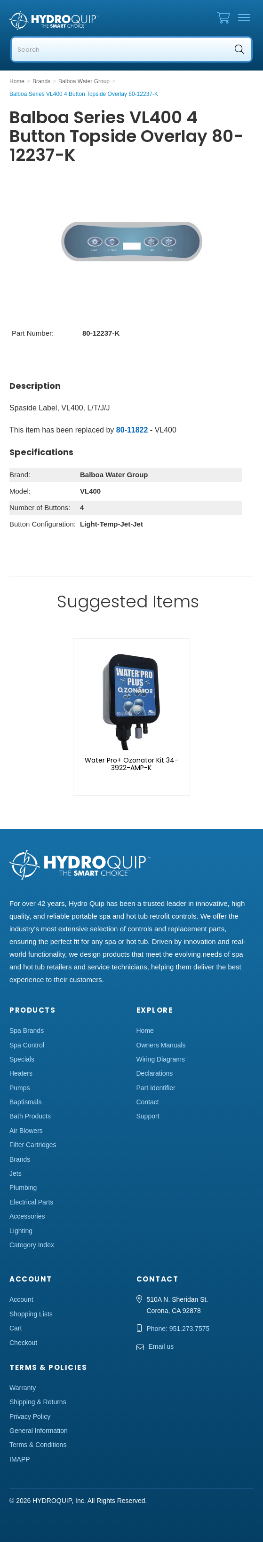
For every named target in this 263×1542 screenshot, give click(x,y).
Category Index (31, 1245)
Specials (21, 1059)
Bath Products (30, 1116)
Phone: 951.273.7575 (178, 1328)
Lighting (20, 1231)
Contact (147, 1102)
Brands (19, 1159)
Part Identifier (155, 1088)
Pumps (19, 1088)
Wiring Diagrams (160, 1059)
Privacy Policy (29, 1416)
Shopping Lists (31, 1314)
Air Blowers (26, 1130)
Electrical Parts (31, 1202)
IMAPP (19, 1459)
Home (145, 1030)
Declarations (154, 1073)
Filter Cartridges (32, 1145)
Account (21, 1299)
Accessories (27, 1216)
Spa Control (26, 1045)
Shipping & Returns (37, 1402)
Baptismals (25, 1102)
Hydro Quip (56, 20)
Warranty (22, 1388)
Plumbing (23, 1187)
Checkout (23, 1342)
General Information (38, 1430)
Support (147, 1116)
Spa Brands (26, 1030)
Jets (15, 1173)
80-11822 (132, 430)
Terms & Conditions (37, 1444)
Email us (161, 1346)
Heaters (20, 1073)
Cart (15, 1328)
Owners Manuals (161, 1045)
